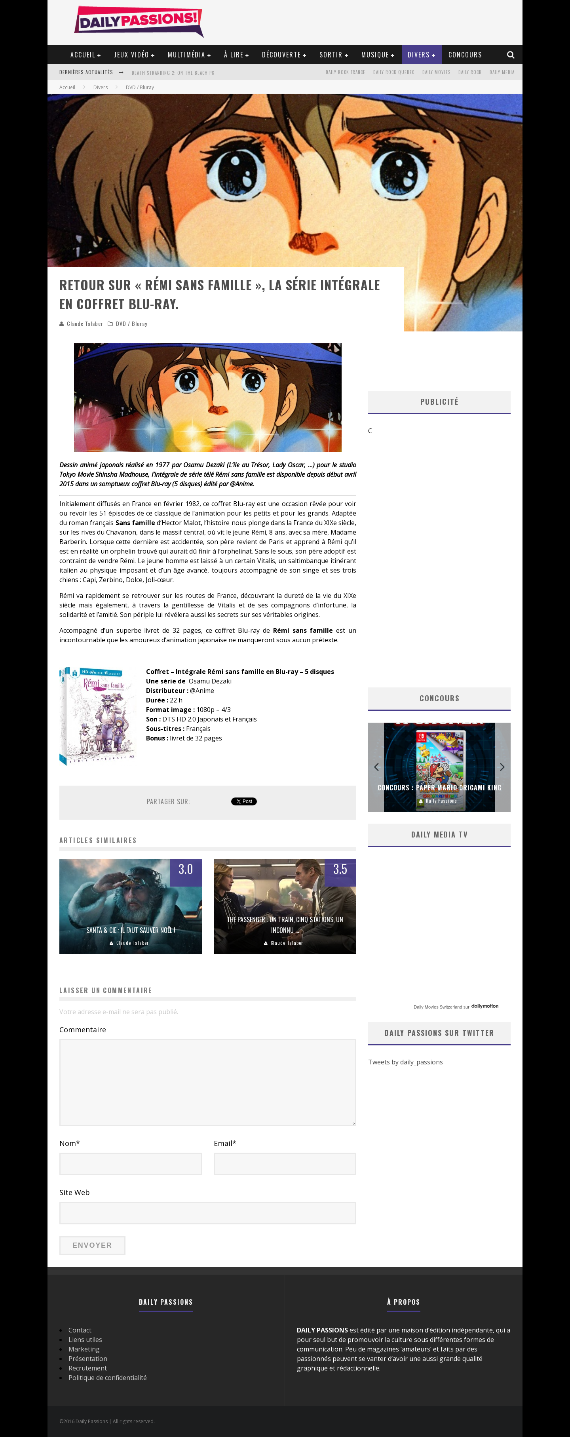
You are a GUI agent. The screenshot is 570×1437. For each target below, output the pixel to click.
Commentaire (82, 1029)
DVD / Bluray (131, 323)
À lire (233, 54)
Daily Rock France (345, 72)
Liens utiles (85, 1339)
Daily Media (502, 72)
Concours (465, 54)
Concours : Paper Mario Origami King (440, 787)
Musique (375, 54)
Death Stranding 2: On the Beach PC (173, 73)
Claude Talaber (85, 323)
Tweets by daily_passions (405, 1062)
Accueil (82, 54)
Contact (79, 1330)
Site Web (74, 1192)
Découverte (281, 54)
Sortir (331, 54)
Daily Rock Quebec (393, 72)
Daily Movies (436, 72)
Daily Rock (470, 72)
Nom (69, 1143)
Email (225, 1143)
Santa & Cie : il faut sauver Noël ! (130, 930)
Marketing (84, 1349)
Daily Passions (441, 800)
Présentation (87, 1358)
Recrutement (87, 1368)
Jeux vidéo (131, 54)
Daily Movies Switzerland (438, 1007)
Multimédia (186, 54)
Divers (419, 54)
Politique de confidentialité (107, 1377)
